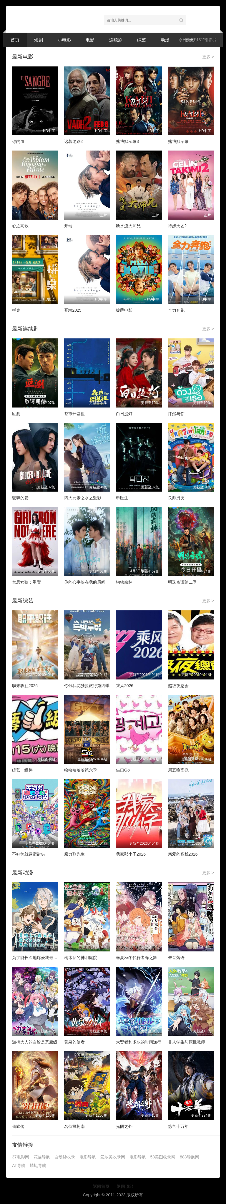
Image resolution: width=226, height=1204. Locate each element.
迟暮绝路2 (73, 141)
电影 (90, 39)
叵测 (16, 413)
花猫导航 (42, 1157)
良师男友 (176, 497)
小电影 (64, 39)
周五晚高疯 (178, 770)
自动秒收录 (64, 1157)
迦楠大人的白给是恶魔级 (34, 1042)
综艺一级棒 (22, 770)
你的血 (18, 141)
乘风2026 (124, 685)
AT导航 (18, 1165)
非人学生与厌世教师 (186, 1042)
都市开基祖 (74, 413)
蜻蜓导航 (38, 1165)
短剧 (38, 39)
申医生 (122, 497)
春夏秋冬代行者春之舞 (136, 957)
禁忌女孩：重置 (26, 582)
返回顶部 (125, 1186)
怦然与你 (176, 413)
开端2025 (73, 310)
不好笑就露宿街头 (28, 854)
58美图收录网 (163, 1157)
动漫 (165, 39)
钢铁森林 (124, 582)
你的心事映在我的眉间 (84, 582)
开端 (68, 225)
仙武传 (18, 1126)
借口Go (123, 770)
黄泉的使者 (74, 1042)
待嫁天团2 (177, 225)
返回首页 (101, 1186)
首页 (15, 39)
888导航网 (189, 1157)
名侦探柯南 (74, 1126)
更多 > (208, 56)
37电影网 (20, 1157)
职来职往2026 (25, 685)
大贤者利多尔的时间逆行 (138, 1042)
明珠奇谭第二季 (182, 582)
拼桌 (16, 310)
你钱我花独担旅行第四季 (86, 685)
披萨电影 (124, 310)
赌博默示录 (178, 141)
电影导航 (87, 1157)
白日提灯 (124, 413)
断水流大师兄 (128, 225)
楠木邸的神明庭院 (80, 957)
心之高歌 (20, 225)
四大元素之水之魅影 (82, 497)
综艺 (141, 39)
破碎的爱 (20, 497)
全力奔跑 (176, 310)
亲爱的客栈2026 (183, 854)
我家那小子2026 (131, 854)
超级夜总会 (178, 685)
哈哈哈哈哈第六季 (80, 770)
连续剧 (115, 39)
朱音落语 (176, 957)
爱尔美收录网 (112, 1157)
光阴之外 (124, 1126)
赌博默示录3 (127, 141)
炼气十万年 (178, 1126)
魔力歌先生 (74, 854)
